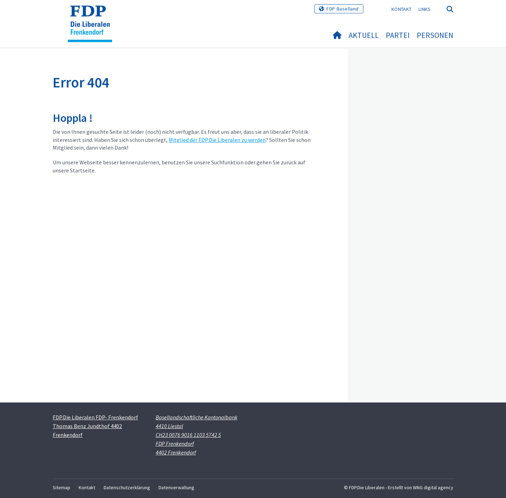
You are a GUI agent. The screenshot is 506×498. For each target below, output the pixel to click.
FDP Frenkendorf (175, 443)
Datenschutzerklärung (127, 487)
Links (425, 9)
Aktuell (364, 35)
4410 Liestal (169, 426)
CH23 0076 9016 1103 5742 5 (188, 434)
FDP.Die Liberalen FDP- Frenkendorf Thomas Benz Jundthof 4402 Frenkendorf (95, 426)
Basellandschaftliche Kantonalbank (197, 417)
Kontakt (401, 9)
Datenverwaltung (176, 487)
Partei (398, 35)
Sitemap (61, 487)
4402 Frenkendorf (176, 452)
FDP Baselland (342, 9)
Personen (435, 35)
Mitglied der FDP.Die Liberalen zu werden (217, 139)
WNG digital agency (433, 487)
